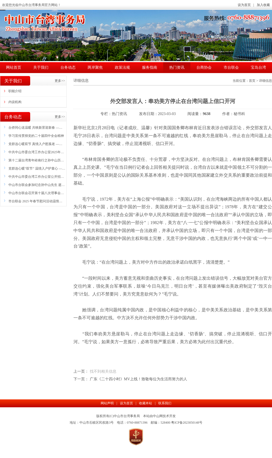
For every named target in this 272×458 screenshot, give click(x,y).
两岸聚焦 (95, 67)
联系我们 (164, 403)
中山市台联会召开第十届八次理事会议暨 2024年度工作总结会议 (36, 194)
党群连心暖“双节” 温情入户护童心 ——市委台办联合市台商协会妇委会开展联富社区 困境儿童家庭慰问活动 (36, 170)
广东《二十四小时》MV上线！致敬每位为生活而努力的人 (138, 379)
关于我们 (40, 67)
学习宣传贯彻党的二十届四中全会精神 (36, 136)
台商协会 (204, 67)
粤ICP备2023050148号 (186, 422)
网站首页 (13, 67)
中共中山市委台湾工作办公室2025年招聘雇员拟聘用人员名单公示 (36, 153)
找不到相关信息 (103, 371)
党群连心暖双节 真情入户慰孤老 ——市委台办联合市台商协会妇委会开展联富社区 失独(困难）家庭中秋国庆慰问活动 (36, 145)
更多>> (60, 81)
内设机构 (14, 102)
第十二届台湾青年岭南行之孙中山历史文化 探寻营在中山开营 (36, 161)
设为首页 (244, 5)
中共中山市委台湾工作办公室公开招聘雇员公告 (36, 178)
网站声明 (107, 403)
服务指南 (149, 67)
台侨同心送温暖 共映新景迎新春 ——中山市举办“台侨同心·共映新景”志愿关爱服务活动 (36, 129)
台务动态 (68, 67)
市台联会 (231, 67)
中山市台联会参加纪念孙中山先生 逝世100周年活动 (36, 186)
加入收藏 (263, 5)
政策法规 (122, 67)
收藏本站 (145, 403)
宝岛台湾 (258, 67)
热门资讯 (176, 67)
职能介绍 (14, 91)
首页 (252, 81)
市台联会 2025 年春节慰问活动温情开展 (35, 202)
